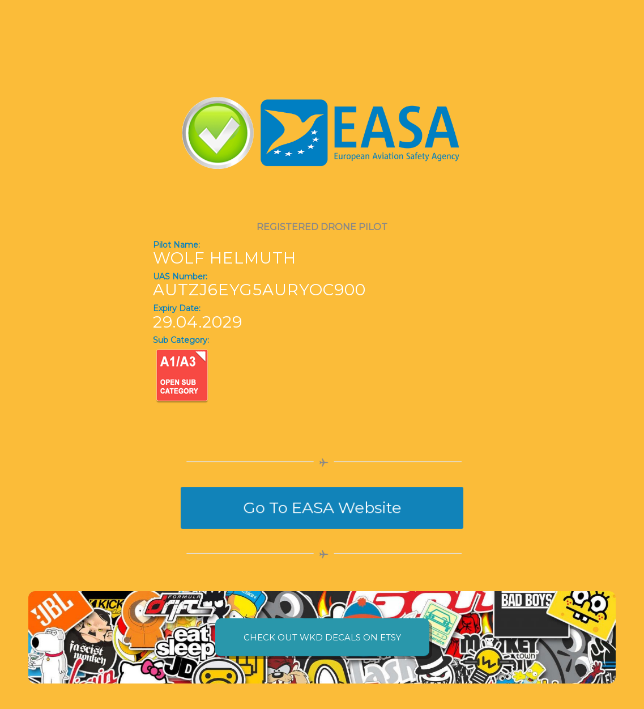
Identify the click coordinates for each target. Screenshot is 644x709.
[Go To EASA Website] (321, 507)
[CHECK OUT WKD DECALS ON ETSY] (322, 637)
